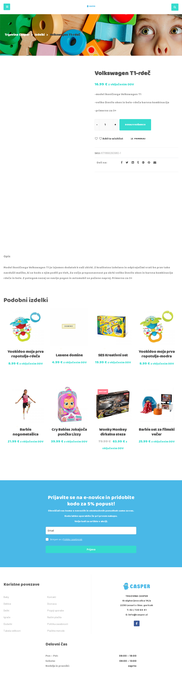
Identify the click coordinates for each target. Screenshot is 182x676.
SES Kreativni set (113, 290)
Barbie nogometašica (25, 366)
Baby (6, 531)
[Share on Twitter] (126, 162)
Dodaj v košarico (135, 125)
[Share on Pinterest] (148, 162)
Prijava (91, 483)
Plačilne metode (56, 564)
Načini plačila (54, 551)
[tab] (7, 193)
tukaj (127, 620)
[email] (91, 465)
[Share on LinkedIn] (132, 162)
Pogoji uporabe (55, 544)
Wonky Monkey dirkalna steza (113, 366)
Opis (7, 193)
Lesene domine (69, 290)
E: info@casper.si (137, 549)
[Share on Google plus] (142, 162)
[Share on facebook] (120, 162)
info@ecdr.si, (155, 612)
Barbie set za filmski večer (157, 366)
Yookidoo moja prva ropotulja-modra (157, 289)
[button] (7, 7)
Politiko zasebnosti (72, 473)
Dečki (6, 544)
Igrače (7, 551)
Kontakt (51, 531)
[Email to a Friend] (153, 162)
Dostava (52, 538)
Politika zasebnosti (57, 558)
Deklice (7, 538)
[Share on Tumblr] (137, 162)
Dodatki (8, 558)
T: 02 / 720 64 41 (137, 544)
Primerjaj (139, 139)
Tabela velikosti (12, 564)
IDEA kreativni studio (108, 668)
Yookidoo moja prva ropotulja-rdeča (25, 289)
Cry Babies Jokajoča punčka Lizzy (69, 366)
